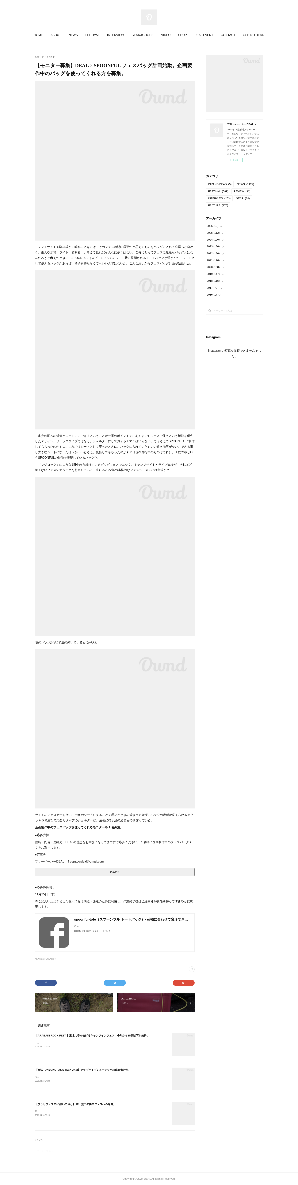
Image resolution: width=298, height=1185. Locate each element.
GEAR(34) (51, 959)
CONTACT (228, 35)
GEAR (243, 198)
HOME (38, 35)
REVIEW (242, 191)
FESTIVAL (92, 35)
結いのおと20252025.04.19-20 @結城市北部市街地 (61, 1111)
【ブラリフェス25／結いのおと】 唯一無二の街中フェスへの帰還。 (75, 1104)
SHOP (182, 35)
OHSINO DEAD (219, 184)
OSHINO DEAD (253, 35)
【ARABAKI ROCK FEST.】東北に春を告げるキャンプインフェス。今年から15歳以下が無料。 (92, 1035)
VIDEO (166, 35)
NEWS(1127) (40, 959)
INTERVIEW (115, 35)
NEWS (73, 35)
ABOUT (56, 35)
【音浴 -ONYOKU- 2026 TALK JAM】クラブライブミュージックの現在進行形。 (83, 1069)
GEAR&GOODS (143, 35)
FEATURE (218, 205)
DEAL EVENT (203, 35)
